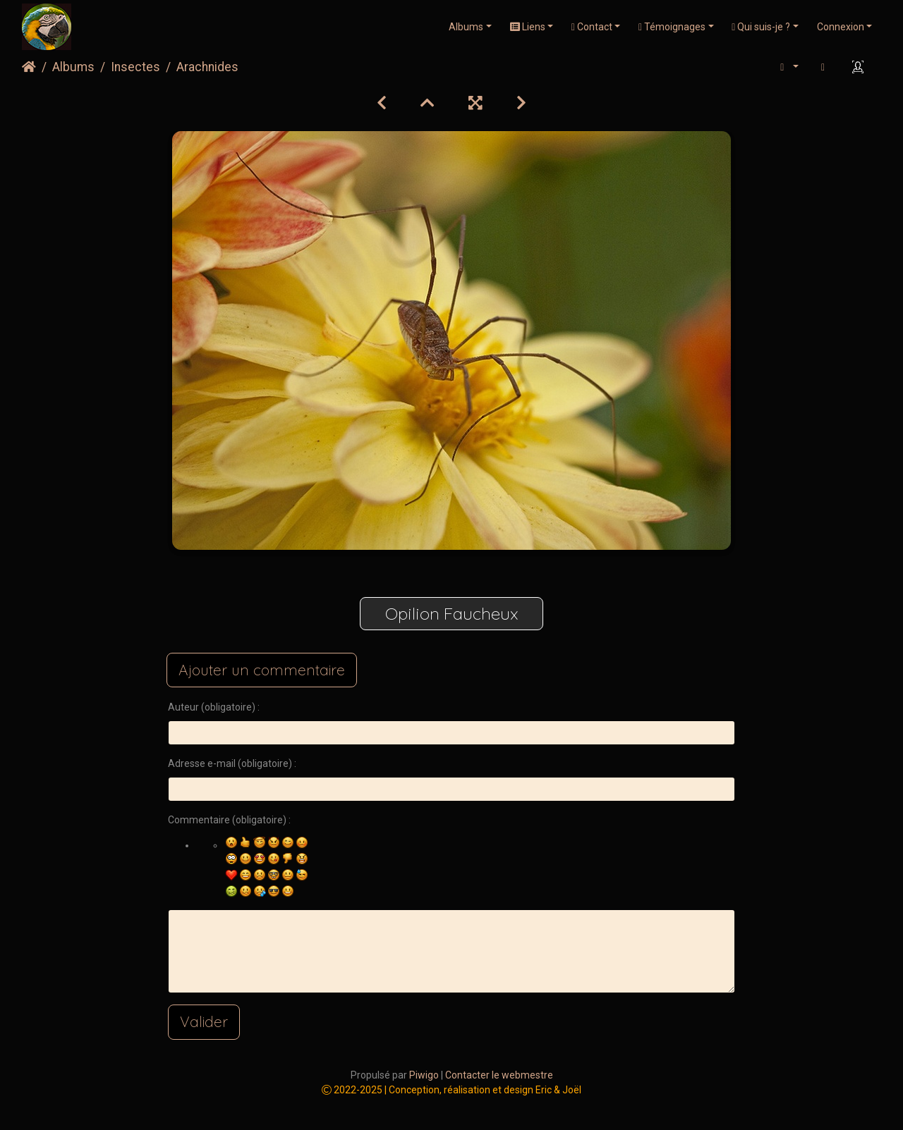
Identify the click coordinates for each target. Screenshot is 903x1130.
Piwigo (424, 1075)
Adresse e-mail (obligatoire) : (232, 763)
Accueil (29, 67)
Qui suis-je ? (761, 26)
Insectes (135, 67)
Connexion (840, 26)
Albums (466, 26)
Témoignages (671, 26)
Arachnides (207, 67)
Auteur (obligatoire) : (214, 707)
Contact (591, 26)
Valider (204, 1021)
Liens (527, 26)
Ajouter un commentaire (261, 670)
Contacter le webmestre (499, 1075)
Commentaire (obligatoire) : (229, 819)
